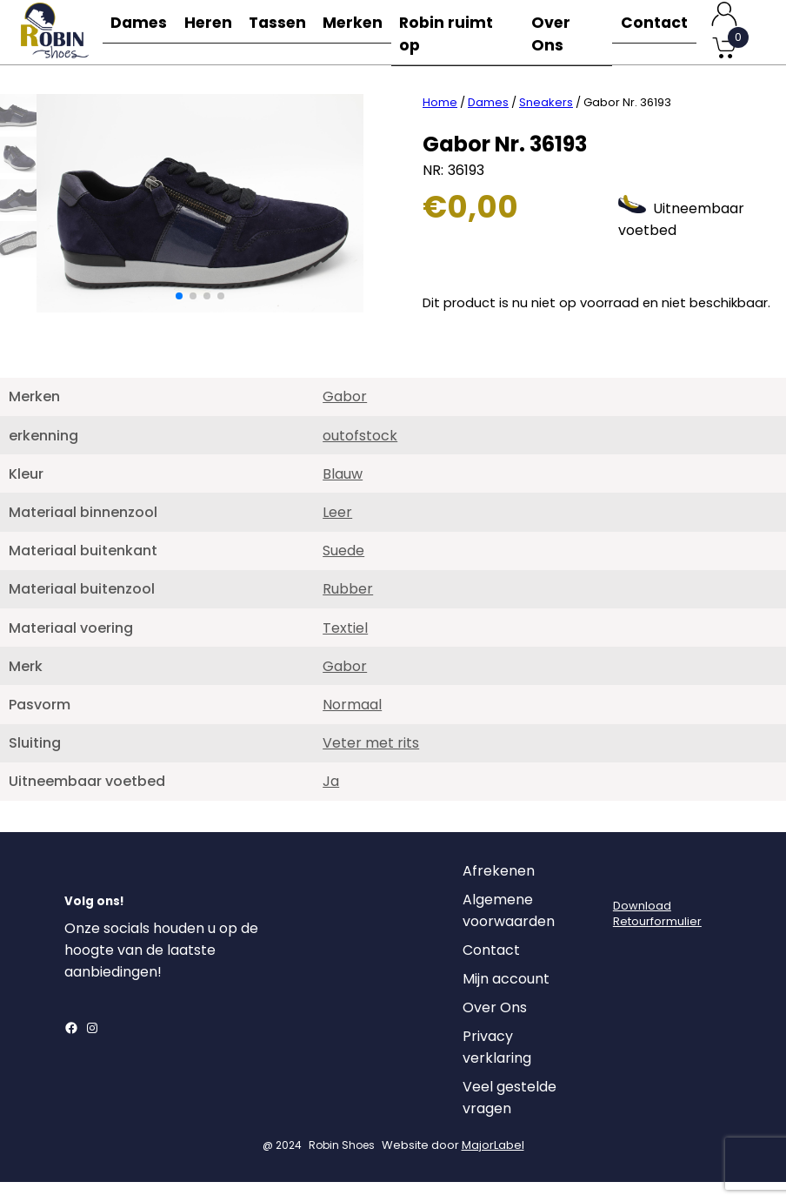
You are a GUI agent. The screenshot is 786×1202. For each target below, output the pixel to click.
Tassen (286, 32)
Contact (654, 32)
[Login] (628, 895)
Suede (343, 571)
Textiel (345, 648)
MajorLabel (493, 1165)
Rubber (348, 609)
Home (440, 122)
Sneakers (546, 122)
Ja (331, 801)
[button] (179, 315)
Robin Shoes (342, 1165)
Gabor (345, 416)
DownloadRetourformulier (657, 933)
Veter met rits (371, 763)
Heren (213, 32)
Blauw (343, 494)
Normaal (352, 725)
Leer (337, 532)
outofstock (360, 456)
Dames (140, 32)
